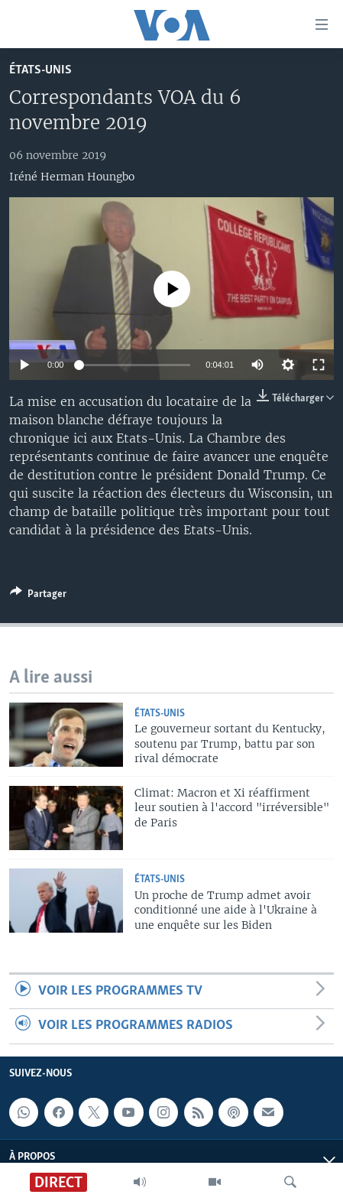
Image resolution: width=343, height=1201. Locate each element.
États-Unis (40, 69)
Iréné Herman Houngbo (71, 176)
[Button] (38, 596)
